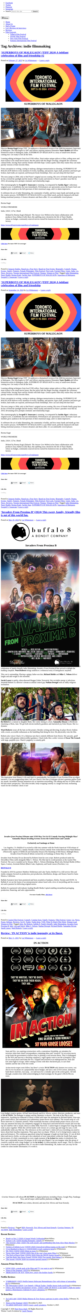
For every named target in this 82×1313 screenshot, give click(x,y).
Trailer (28, 922)
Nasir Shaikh (6, 275)
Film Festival (40, 271)
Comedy (67, 269)
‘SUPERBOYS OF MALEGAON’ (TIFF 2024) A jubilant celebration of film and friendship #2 (34, 54)
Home (8, 22)
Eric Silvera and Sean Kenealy (45, 1228)
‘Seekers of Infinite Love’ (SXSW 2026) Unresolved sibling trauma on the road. (35, 1247)
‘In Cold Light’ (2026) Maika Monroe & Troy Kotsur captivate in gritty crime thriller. (37, 1299)
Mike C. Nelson (32, 926)
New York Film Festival (19, 39)
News (3, 273)
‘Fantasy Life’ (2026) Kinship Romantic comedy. (24, 1241)
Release (9, 922)
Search (8, 11)
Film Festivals (11, 32)
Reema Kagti (16, 275)
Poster (3, 922)
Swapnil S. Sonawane (9, 277)
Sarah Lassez (6, 928)
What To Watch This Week (56, 922)
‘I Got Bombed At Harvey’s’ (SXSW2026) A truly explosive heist (30, 1249)
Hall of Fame (10, 26)
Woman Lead (72, 922)
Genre (68, 271)
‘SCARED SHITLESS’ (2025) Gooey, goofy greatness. (26, 1305)
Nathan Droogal (44, 926)
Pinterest (9, 7)
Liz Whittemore (31, 60)
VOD (43, 922)
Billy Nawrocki (27, 1228)
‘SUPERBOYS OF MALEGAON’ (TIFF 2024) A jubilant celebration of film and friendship (34, 284)
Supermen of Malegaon (66, 275)
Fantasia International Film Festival (23, 41)
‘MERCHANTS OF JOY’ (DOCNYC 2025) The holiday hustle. (29, 1272)
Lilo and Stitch (19, 926)
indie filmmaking (71, 273)
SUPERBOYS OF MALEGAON (44, 275)
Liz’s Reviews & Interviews (16, 28)
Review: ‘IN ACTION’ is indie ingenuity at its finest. (32, 933)
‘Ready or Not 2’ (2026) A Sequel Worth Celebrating (25, 1239)
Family (9, 271)
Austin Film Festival (15, 920)
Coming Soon (36, 920)
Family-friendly (47, 924)
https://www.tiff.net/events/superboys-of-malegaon (20, 225)
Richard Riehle (56, 926)
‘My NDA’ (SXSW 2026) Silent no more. (21, 1251)
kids (11, 926)
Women (43, 273)
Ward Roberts (17, 928)
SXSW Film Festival (18, 36)
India (73, 271)
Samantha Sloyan (69, 926)
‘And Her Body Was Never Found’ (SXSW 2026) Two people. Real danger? (34, 1257)
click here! (49, 894)
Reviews (9, 30)
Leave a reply (44, 60)
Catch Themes (27, 1311)
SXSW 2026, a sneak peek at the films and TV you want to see (29, 1268)
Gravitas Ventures (64, 1228)
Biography (59, 269)
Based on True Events (47, 269)
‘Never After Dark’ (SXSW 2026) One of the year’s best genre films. (31, 1253)
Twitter (8, 5)
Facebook (9, 3)
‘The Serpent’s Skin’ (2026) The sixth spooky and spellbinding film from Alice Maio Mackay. (40, 1243)
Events (3, 271)
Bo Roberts (28, 924)
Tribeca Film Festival (18, 34)
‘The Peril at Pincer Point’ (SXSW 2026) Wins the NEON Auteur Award (32, 1255)
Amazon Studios (14, 269)
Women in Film (52, 273)
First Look (49, 271)
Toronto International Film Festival (26, 273)
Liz (77, 271)
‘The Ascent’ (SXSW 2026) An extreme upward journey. (26, 1259)
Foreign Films (59, 271)
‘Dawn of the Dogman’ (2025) (17, 1270)
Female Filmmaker (27, 271)
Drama (73, 269)
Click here (4, 244)
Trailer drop (36, 922)
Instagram (9, 9)
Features (16, 271)
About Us (9, 24)
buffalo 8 (36, 924)
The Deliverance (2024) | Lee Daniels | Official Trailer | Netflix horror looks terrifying (37, 1286)
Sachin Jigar (26, 275)
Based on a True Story (29, 269)
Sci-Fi (22, 922)
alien (21, 924)
